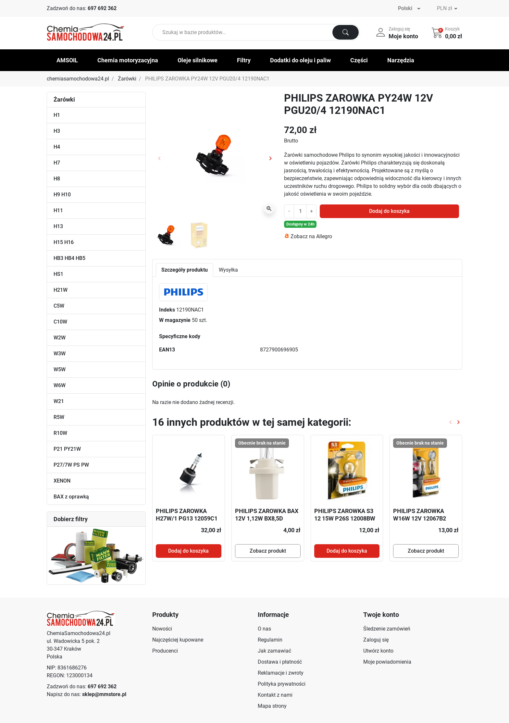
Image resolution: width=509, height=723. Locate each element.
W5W (60, 369)
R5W (59, 417)
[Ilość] (300, 211)
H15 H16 (64, 242)
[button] (447, 32)
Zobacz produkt (268, 551)
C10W (60, 322)
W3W (60, 353)
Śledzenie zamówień (386, 629)
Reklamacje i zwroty (281, 673)
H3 (57, 131)
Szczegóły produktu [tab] (184, 270)
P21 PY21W (67, 449)
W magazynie (175, 320)
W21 (59, 401)
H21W (61, 290)
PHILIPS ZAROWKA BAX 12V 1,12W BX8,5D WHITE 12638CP (266, 519)
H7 (57, 163)
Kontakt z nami (275, 695)
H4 (57, 147)
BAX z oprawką (71, 497)
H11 (58, 210)
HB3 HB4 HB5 (69, 258)
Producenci (165, 651)
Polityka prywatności (281, 684)
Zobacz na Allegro (311, 236)
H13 (58, 226)
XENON (62, 481)
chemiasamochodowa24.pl (78, 79)
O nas (264, 629)
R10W (60, 433)
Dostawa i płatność (280, 662)
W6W (60, 385)
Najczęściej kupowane (177, 640)
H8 (57, 179)
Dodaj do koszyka (389, 211)
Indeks (167, 310)
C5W (59, 306)
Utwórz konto (378, 651)
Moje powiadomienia (387, 662)
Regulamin (270, 640)
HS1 (58, 274)
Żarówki (127, 79)
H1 (57, 115)
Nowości (162, 629)
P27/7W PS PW (71, 465)
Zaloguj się (376, 640)
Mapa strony (272, 706)
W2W (60, 338)
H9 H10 (62, 194)
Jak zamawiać (274, 651)
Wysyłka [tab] (228, 270)
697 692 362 (102, 8)
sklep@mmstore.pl (104, 694)
